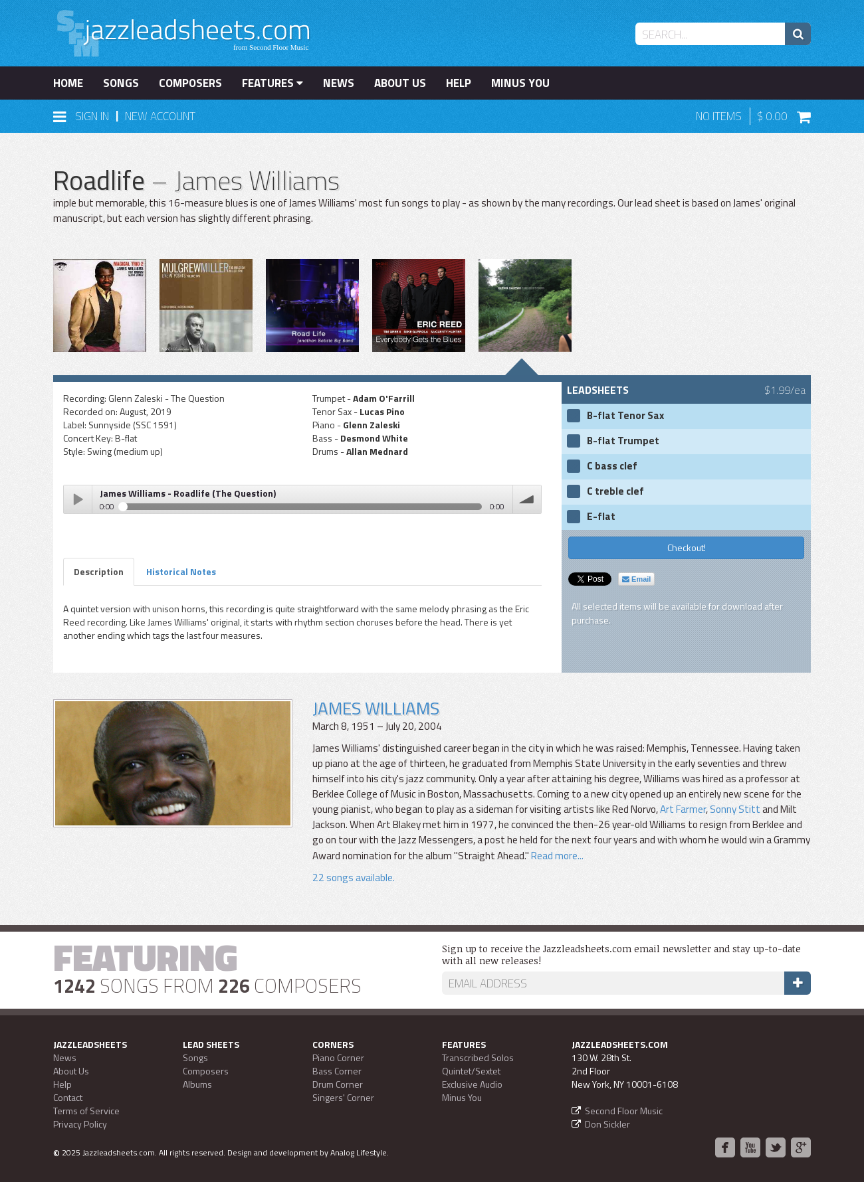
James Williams (375, 708)
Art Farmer (683, 809)
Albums (197, 1084)
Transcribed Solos (478, 1057)
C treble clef (615, 491)
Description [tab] (99, 571)
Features (272, 83)
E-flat (601, 516)
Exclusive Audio (472, 1084)
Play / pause (78, 499)
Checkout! (686, 547)
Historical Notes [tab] (181, 571)
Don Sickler (607, 1124)
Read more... (556, 855)
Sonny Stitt (735, 809)
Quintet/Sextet (471, 1071)
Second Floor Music (624, 1111)
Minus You (520, 83)
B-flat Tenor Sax (625, 415)
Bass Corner (337, 1071)
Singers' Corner (343, 1097)
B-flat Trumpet (623, 441)
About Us (400, 83)
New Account (160, 116)
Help (458, 83)
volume (527, 499)
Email (636, 579)
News (338, 83)
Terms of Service (86, 1111)
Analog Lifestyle (358, 1152)
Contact (67, 1097)
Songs (121, 83)
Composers (190, 83)
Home (68, 83)
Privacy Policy (80, 1124)
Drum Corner (337, 1084)
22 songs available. (353, 877)
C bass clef (612, 466)
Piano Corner (338, 1057)
